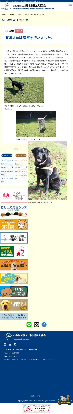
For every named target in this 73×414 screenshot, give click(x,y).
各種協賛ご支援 (20, 171)
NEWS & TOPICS (15, 14)
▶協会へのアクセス (36, 396)
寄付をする (4, 167)
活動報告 (19, 31)
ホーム (4, 14)
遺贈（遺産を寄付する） (7, 173)
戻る (16, 149)
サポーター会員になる (7, 162)
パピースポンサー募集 (7, 180)
